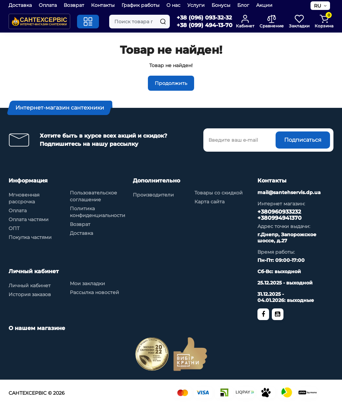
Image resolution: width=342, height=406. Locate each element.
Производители (153, 195)
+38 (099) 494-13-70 (204, 25)
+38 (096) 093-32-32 (204, 17)
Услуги (196, 5)
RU (317, 6)
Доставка (20, 5)
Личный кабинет (30, 285)
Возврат (74, 5)
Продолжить (171, 83)
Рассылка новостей (94, 292)
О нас (173, 5)
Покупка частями (30, 237)
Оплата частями (29, 219)
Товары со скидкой (218, 193)
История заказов (30, 294)
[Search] (162, 21)
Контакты (103, 5)
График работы (141, 5)
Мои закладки (87, 283)
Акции (264, 5)
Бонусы (221, 5)
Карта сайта (209, 202)
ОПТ (14, 228)
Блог (243, 5)
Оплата (48, 5)
